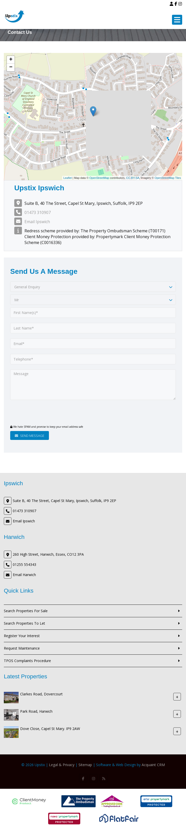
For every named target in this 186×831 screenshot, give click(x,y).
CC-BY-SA (132, 177)
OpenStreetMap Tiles (168, 177)
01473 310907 (37, 212)
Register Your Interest (22, 635)
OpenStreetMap (99, 177)
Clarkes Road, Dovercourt (41, 694)
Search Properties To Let (24, 623)
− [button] (10, 67)
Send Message (29, 435)
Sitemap (85, 764)
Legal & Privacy (61, 764)
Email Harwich (24, 574)
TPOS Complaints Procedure (27, 660)
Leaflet (67, 177)
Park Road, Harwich (36, 711)
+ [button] (10, 60)
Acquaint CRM (153, 764)
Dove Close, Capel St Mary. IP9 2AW (50, 728)
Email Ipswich (37, 221)
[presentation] (41, 413)
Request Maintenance (22, 648)
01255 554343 (24, 564)
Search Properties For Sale (26, 610)
